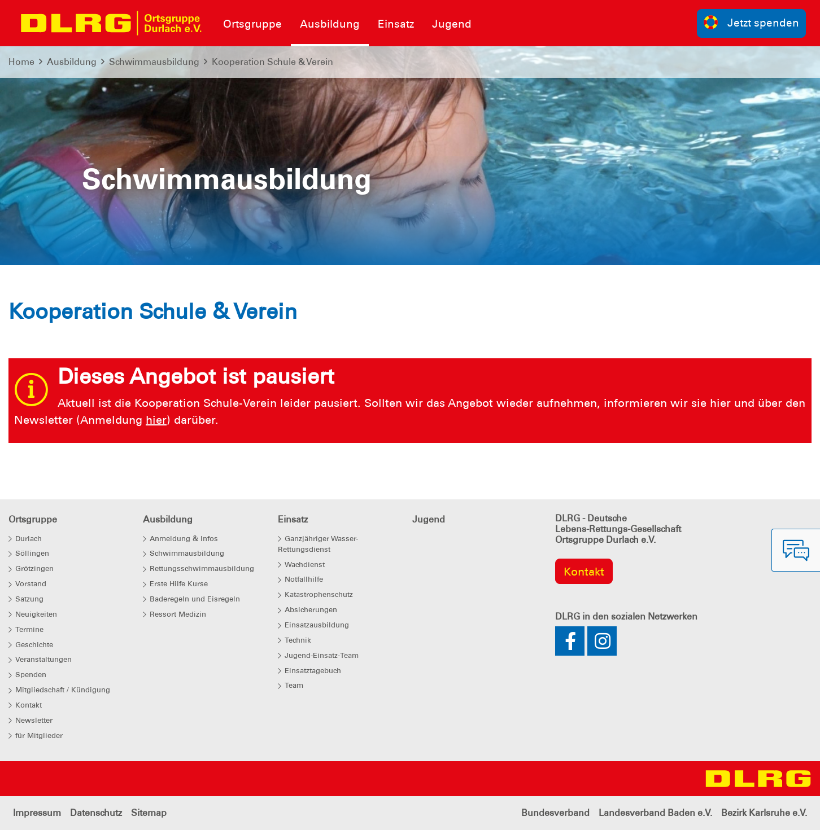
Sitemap (149, 812)
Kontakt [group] (584, 571)
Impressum (37, 812)
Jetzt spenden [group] (752, 22)
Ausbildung (72, 61)
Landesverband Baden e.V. (655, 812)
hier (156, 420)
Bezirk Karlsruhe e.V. (764, 812)
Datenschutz (96, 812)
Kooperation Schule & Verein (272, 61)
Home (21, 61)
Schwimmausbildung (154, 61)
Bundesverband (555, 812)
